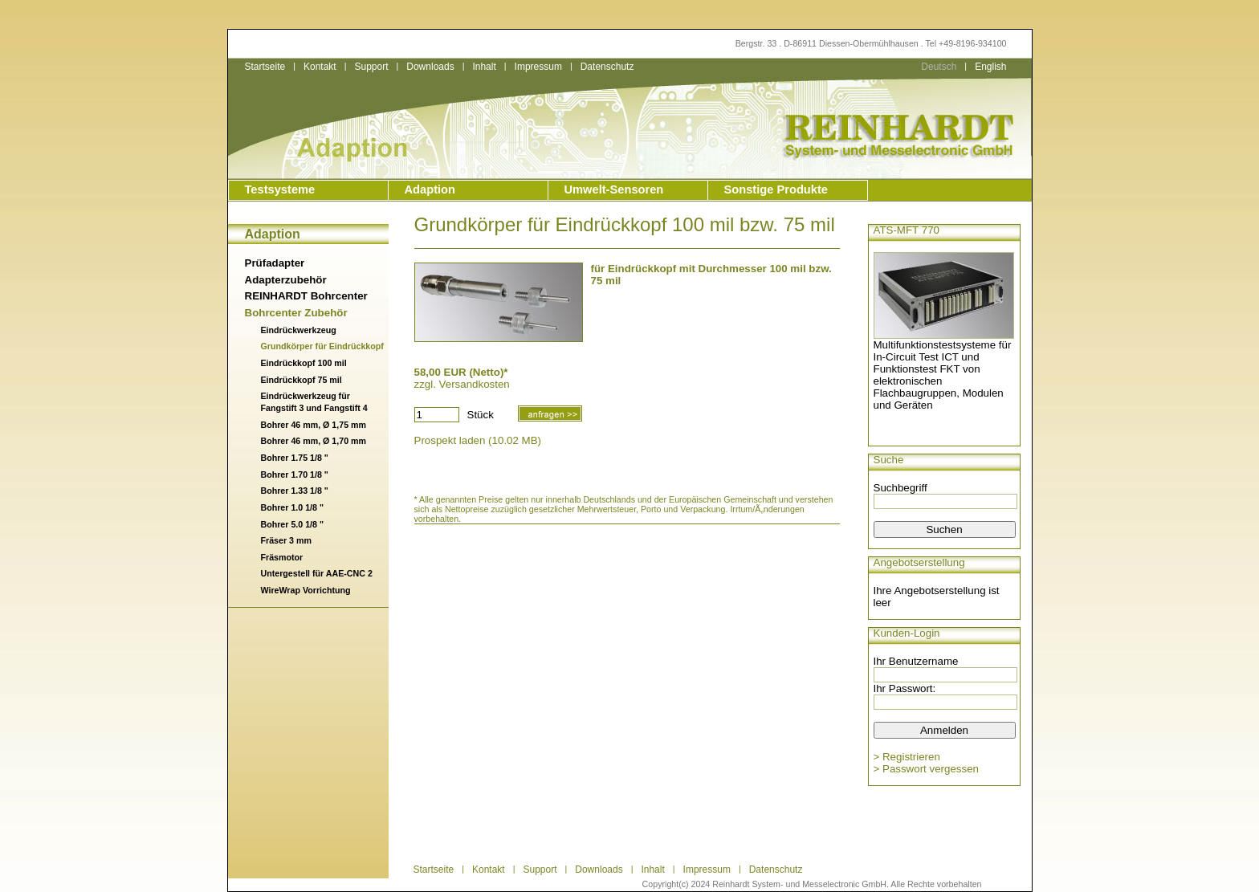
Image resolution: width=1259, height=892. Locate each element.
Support (371, 66)
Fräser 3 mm (286, 540)
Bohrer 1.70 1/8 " (294, 474)
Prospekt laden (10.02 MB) (478, 440)
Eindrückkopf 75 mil (301, 380)
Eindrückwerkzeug (298, 330)
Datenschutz (607, 66)
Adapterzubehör (286, 280)
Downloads (430, 66)
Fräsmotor (282, 557)
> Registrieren (907, 757)
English (990, 66)
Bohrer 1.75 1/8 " (294, 457)
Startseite (265, 66)
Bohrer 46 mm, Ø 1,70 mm (313, 441)
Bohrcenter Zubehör (296, 313)
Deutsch (938, 66)
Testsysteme (280, 189)
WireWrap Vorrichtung (306, 590)
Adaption (430, 189)
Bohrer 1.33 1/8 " (294, 490)
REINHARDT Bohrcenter (306, 296)
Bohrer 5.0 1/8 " (292, 524)
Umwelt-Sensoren (614, 189)
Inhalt (483, 66)
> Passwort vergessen (927, 769)
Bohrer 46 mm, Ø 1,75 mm (313, 425)
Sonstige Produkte (776, 189)
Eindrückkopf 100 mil (304, 363)
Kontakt (320, 66)
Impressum (538, 66)
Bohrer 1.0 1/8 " (292, 507)
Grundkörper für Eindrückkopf (322, 346)
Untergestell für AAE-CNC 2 (317, 573)
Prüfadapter (275, 263)
